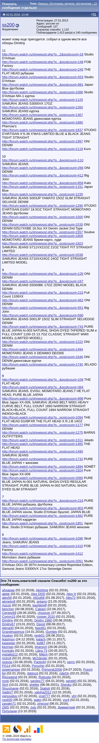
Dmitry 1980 (43, 620)
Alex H (71, 594)
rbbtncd (32, 673)
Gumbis (51, 632)
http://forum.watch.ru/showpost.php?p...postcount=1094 (42, 417)
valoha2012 (42, 692)
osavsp (7, 662)
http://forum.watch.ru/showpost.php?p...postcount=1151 (42, 187)
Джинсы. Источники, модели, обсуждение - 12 (67, 3)
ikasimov (8, 639)
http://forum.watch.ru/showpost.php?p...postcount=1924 (42, 470)
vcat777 (44, 696)
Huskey (7, 635)
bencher (8, 609)
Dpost (41, 624)
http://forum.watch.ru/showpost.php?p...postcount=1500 (42, 217)
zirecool (43, 703)
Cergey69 (9, 613)
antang (42, 601)
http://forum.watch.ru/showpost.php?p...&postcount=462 (42, 300)
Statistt (45, 688)
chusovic (44, 613)
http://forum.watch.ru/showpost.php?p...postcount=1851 (42, 523)
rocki (5, 681)
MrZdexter (40, 658)
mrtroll (6, 658)
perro (71, 662)
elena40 (8, 628)
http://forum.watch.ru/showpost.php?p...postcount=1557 (42, 232)
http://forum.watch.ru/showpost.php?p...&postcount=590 (42, 315)
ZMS (5, 707)
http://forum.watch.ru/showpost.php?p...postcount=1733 (42, 459)
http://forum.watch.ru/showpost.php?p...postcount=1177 (42, 425)
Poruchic (38, 666)
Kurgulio (8, 650)
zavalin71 (9, 703)
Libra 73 (41, 650)
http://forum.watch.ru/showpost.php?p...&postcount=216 (42, 500)
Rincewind (9, 677)
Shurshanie (10, 688)
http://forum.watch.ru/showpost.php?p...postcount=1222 (42, 342)
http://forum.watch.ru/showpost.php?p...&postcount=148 (42, 62)
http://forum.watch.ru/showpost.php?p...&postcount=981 (42, 84)
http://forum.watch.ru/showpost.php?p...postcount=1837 (42, 130)
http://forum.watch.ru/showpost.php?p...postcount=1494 (42, 349)
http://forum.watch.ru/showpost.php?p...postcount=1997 (42, 141)
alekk (6, 594)
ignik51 (39, 635)
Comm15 (8, 616)
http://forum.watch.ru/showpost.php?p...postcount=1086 (42, 92)
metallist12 (10, 654)
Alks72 (71, 598)
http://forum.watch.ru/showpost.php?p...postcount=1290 (42, 205)
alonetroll (8, 601)
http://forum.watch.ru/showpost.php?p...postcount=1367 (42, 115)
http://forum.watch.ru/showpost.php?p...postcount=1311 (42, 440)
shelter (34, 685)
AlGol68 (38, 598)
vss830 (7, 700)
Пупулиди (9, 711)
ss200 (8, 24)
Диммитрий (66, 707)
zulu (33, 707)
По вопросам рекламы (17, 738)
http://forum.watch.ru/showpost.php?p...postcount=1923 (42, 243)
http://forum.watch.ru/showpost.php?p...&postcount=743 (42, 327)
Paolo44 (40, 662)
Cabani (40, 609)
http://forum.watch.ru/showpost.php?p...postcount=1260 (42, 107)
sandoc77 (37, 681)
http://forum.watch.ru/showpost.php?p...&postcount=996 (42, 398)
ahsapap (8, 590)
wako (37, 700)
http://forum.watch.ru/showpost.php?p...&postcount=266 (42, 168)
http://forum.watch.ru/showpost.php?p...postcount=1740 (42, 364)
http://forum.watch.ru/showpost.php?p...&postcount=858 (42, 183)
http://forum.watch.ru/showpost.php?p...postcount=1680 (42, 122)
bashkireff (40, 605)
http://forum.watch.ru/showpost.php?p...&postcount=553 (42, 77)
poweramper (11, 669)
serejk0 (71, 681)
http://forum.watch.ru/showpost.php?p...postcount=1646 (42, 357)
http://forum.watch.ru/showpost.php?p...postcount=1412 (42, 553)
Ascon (6, 605)
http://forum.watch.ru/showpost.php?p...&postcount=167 (42, 281)
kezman (8, 647)
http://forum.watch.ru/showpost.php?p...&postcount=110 (42, 160)
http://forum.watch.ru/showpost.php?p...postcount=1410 (42, 546)
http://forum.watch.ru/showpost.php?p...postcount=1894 (42, 466)
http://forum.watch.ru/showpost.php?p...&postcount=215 (42, 292)
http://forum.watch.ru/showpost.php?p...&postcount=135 (42, 274)
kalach (41, 639)
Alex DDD (38, 594)
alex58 (7, 598)
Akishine (42, 590)
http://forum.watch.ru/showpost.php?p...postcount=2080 (42, 478)
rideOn (64, 673)
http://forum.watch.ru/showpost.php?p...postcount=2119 (42, 149)
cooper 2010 (46, 616)
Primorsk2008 (52, 669)
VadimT (7, 692)
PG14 (6, 666)
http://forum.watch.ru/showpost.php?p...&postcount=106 (42, 379)
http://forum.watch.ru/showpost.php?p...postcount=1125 (42, 100)
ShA (5, 685)
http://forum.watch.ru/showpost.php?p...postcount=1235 (42, 194)
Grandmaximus (13, 632)
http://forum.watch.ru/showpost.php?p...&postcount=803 (42, 508)
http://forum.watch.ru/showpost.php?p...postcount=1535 (42, 224)
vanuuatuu (9, 696)
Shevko (66, 685)
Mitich (43, 654)
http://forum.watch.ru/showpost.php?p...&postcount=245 (42, 69)
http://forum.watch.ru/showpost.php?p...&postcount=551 (42, 308)
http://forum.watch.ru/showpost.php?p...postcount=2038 (42, 255)
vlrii (74, 696)
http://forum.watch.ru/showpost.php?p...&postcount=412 (42, 175)
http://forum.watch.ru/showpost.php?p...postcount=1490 (42, 451)
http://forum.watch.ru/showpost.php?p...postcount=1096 (42, 538)
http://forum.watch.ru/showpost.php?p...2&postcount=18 (42, 54)
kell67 (41, 643)
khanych (41, 647)
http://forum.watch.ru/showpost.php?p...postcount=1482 (42, 516)
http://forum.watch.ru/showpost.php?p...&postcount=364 (42, 387)
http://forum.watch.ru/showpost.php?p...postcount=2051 (42, 561)
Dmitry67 (8, 624)
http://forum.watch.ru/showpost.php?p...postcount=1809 (42, 236)
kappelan (8, 643)
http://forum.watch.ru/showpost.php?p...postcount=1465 (42, 444)
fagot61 (40, 628)
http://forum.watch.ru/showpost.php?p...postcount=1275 (42, 432)
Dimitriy (7, 620)
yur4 (66, 700)
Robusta (45, 677)
